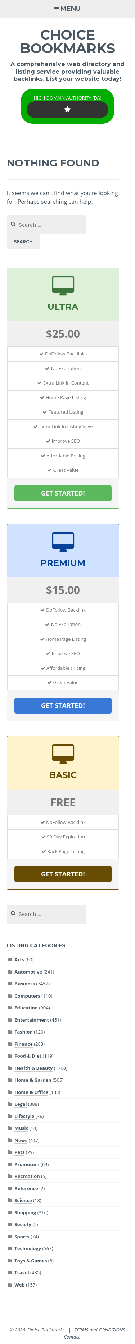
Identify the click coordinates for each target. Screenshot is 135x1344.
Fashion (23, 1031)
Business (24, 983)
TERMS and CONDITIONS (100, 1329)
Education (26, 1007)
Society (22, 1224)
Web (19, 1284)
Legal (20, 1104)
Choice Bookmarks (67, 41)
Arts (19, 959)
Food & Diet (27, 1056)
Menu (70, 9)
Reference (26, 1188)
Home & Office (31, 1092)
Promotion (26, 1164)
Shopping (25, 1212)
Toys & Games (30, 1260)
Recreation (27, 1176)
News (20, 1140)
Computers (27, 996)
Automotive (28, 971)
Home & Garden (32, 1080)
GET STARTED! (63, 493)
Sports (21, 1236)
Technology (27, 1248)
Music (21, 1128)
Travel (21, 1272)
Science (23, 1200)
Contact (72, 1337)
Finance (23, 1044)
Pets (19, 1152)
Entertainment (31, 1020)
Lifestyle (24, 1116)
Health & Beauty (33, 1068)
